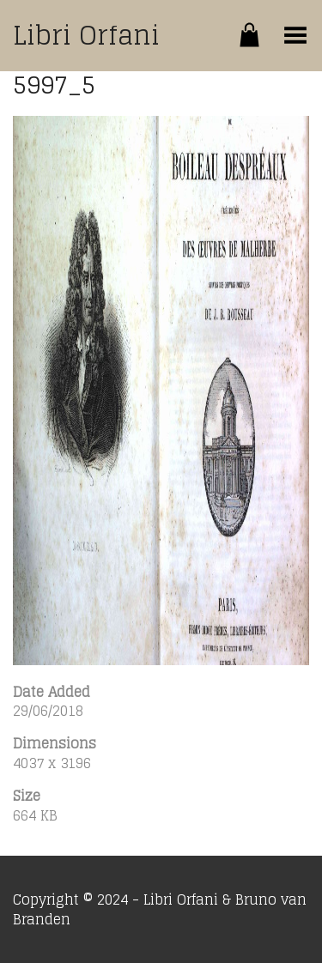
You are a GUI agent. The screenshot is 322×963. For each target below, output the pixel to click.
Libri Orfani (86, 35)
